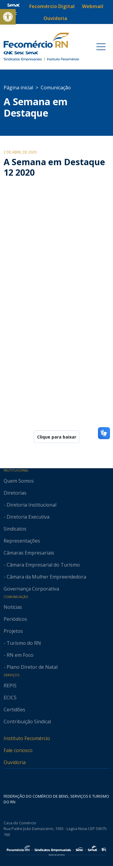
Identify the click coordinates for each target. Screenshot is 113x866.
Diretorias (15, 493)
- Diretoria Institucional (30, 504)
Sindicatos (15, 528)
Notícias (13, 607)
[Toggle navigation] (101, 47)
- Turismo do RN (22, 643)
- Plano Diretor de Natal (31, 667)
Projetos (13, 631)
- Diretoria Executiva (26, 516)
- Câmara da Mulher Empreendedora (45, 576)
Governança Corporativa (31, 588)
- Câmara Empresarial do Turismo (42, 564)
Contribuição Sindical (27, 721)
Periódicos (15, 619)
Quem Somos (19, 481)
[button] (8, 17)
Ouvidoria (15, 762)
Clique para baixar (56, 437)
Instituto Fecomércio (27, 738)
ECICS (10, 697)
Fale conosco (18, 750)
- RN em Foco (18, 655)
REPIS (10, 685)
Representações (22, 540)
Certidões (14, 709)
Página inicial (18, 87)
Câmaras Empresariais (29, 552)
